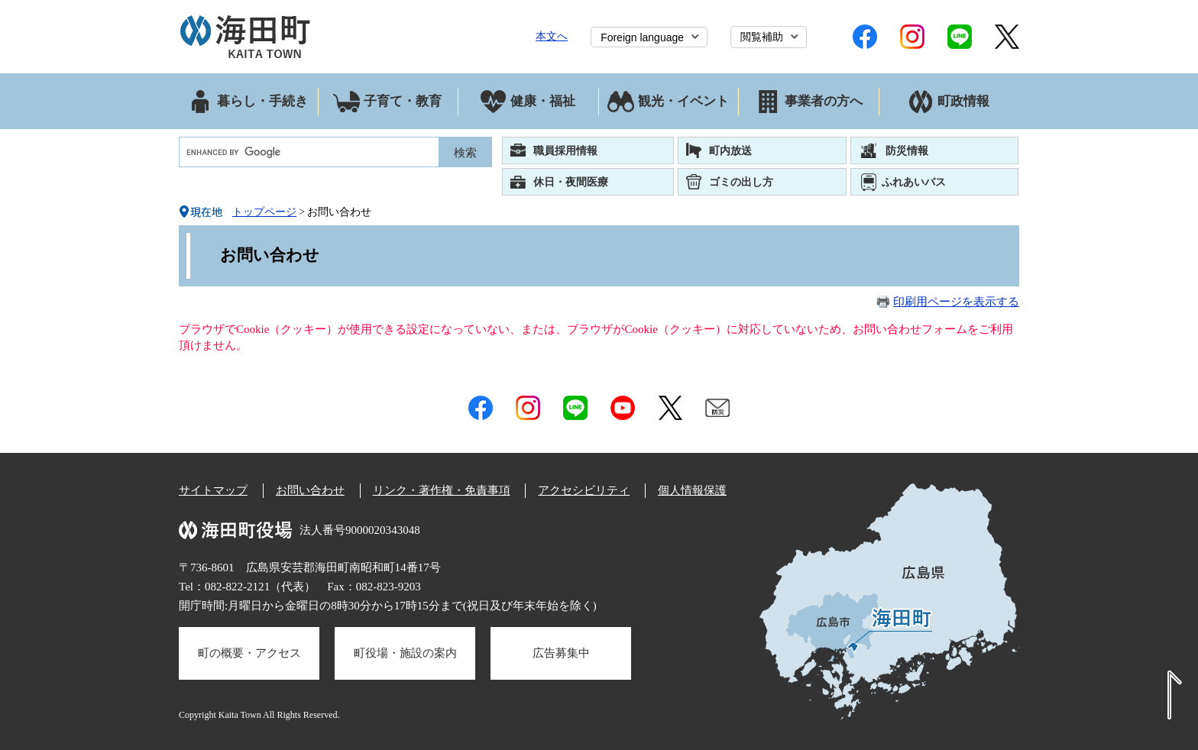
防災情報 (907, 150)
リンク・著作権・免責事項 (441, 490)
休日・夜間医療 (570, 182)
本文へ (552, 36)
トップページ (264, 212)
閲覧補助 (761, 37)
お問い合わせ (310, 490)
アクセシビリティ (584, 490)
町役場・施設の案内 (405, 653)
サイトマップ (213, 490)
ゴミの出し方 (741, 182)
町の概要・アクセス (249, 653)
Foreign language (642, 37)
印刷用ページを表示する (956, 302)
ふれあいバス (914, 182)
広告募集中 (561, 653)
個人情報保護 (692, 490)
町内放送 (730, 150)
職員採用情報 (565, 150)
